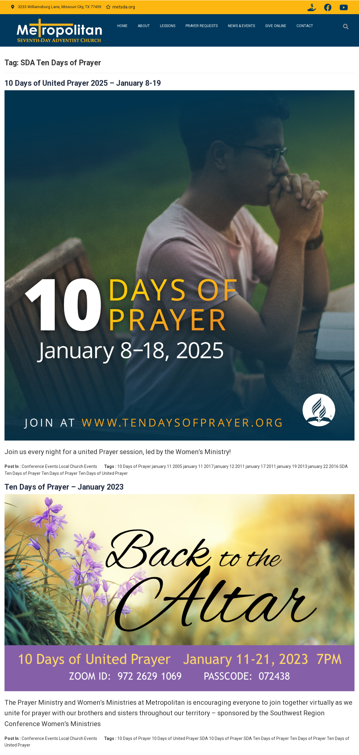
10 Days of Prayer (134, 466)
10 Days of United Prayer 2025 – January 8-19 (83, 83)
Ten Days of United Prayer (103, 473)
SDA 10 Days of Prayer (221, 738)
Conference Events (40, 466)
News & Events (241, 26)
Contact (304, 26)
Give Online (275, 26)
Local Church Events (78, 466)
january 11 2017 (198, 466)
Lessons (167, 26)
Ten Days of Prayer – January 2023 (64, 487)
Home (122, 26)
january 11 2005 (167, 466)
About (144, 26)
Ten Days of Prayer (59, 473)
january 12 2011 (229, 466)
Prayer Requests (202, 26)
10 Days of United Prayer (175, 738)
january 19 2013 (292, 466)
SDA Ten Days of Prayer (266, 738)
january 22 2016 (323, 466)
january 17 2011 (261, 466)
